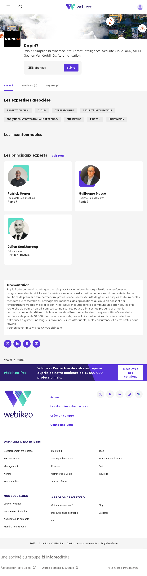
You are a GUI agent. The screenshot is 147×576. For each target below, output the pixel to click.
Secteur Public (11, 481)
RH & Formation (12, 458)
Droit (101, 466)
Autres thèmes (59, 481)
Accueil (8, 359)
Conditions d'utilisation (51, 543)
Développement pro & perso (18, 451)
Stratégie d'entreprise (62, 458)
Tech (101, 451)
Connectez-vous (61, 425)
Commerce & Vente (61, 474)
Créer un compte (62, 415)
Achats (7, 474)
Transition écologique (110, 458)
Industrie (103, 474)
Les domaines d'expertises (69, 406)
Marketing (56, 451)
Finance (55, 466)
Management (11, 466)
